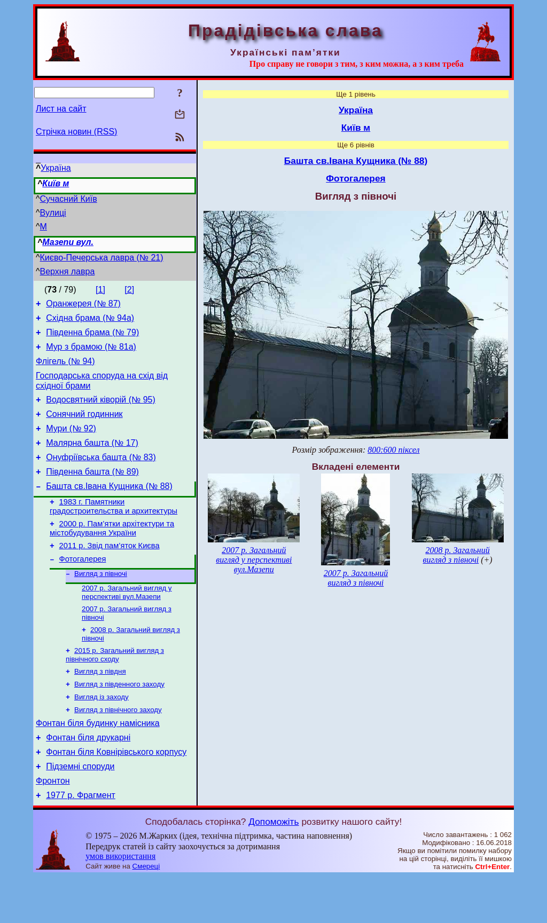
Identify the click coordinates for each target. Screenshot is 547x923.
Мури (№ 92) (71, 442)
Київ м (55, 183)
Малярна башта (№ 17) (92, 458)
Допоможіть (273, 868)
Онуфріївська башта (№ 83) (101, 474)
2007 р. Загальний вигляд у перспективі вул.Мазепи (127, 621)
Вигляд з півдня (100, 705)
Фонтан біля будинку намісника (98, 761)
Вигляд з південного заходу (119, 719)
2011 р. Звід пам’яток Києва (109, 571)
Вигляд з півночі (100, 602)
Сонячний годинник (84, 426)
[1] (100, 289)
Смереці (146, 913)
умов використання (120, 902)
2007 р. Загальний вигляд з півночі (356, 578)
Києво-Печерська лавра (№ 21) (101, 257)
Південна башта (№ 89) (92, 490)
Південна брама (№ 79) (92, 337)
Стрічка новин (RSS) (76, 131)
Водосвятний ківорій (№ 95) (100, 410)
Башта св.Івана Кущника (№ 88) (109, 506)
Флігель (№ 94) (65, 369)
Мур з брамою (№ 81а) (91, 353)
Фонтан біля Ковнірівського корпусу (116, 793)
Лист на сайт (61, 108)
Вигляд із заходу (101, 733)
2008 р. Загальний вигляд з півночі (456, 555)
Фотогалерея (82, 586)
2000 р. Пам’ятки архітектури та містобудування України (112, 552)
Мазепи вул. (67, 242)
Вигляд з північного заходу (118, 747)
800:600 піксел (393, 449)
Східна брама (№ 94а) (90, 321)
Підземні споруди (80, 809)
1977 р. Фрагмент (80, 841)
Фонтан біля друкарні (88, 777)
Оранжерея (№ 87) (83, 305)
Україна (56, 167)
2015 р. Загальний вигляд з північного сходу (115, 687)
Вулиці (53, 212)
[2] (129, 289)
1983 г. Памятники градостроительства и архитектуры (113, 529)
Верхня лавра (67, 271)
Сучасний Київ (68, 198)
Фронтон (53, 825)
